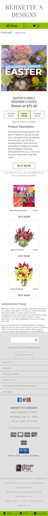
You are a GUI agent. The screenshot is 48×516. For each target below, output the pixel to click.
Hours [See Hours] (40, 513)
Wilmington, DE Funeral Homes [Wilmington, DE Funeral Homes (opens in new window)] (16, 478)
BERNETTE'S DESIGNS (24, 11)
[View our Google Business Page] (24, 401)
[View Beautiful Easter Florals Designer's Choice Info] (24, 196)
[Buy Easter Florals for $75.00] (24, 166)
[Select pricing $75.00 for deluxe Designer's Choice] (24, 114)
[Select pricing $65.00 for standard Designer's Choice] (11, 114)
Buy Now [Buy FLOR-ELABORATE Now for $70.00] (24, 295)
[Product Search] (24, 340)
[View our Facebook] (19, 401)
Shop (12, 26)
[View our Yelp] (29, 401)
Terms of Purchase (31, 501)
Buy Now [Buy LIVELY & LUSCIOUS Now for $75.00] (24, 256)
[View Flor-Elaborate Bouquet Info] (24, 274)
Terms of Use (24, 505)
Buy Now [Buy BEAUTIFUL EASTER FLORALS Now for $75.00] (24, 216)
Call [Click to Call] (8, 513)
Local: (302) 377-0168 (24, 421)
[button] (24, 450)
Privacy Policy (12, 501)
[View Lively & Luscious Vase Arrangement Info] (24, 235)
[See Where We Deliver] (24, 355)
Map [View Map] (24, 513)
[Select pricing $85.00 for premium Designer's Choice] (37, 114)
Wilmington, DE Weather (18, 492)
